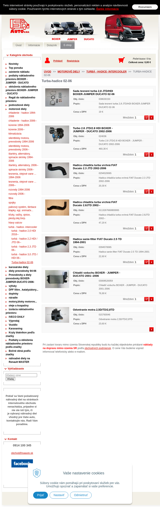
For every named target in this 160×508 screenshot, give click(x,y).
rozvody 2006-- (17, 193)
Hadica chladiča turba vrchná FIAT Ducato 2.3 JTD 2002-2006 (95, 167)
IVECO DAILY (17, 316)
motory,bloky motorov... (23, 301)
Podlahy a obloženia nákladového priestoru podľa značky (19, 344)
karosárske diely (18, 267)
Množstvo (128, 117)
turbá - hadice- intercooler (23, 227)
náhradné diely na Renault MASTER (19, 360)
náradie (13, 297)
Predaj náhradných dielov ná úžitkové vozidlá (62, 33)
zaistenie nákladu (19, 71)
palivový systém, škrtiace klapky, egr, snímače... (22, 209)
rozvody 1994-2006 (19, 189)
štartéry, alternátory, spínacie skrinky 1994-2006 (21, 157)
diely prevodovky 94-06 (22, 270)
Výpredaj (14, 320)
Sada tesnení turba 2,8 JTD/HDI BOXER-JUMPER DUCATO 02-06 (94, 92)
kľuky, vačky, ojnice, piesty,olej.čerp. (19, 216)
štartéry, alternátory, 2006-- (23, 165)
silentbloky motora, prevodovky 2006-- (19, 148)
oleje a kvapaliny (19, 305)
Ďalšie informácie (107, 8)
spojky (12, 202)
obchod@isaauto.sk (22, 453)
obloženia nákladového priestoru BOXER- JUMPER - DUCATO (22, 90)
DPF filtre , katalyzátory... (23, 289)
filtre (11, 198)
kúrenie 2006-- (17, 129)
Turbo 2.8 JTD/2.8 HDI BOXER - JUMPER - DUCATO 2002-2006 (93, 130)
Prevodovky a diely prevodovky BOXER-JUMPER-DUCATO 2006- (20, 278)
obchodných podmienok (98, 348)
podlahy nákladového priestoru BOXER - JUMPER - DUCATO (20, 79)
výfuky (13, 285)
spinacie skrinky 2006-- (21, 169)
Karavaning (15, 328)
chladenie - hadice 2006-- (23, 120)
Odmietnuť (81, 495)
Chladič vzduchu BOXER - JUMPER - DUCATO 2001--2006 (96, 274)
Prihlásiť (58, 61)
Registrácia (73, 61)
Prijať (40, 495)
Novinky (14, 63)
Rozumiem (145, 6)
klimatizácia (15, 133)
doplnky (13, 293)
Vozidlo (13, 324)
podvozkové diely (19, 105)
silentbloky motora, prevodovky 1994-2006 (21, 140)
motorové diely (17, 109)
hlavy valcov (15, 222)
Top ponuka (16, 67)
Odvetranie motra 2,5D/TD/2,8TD (93, 309)
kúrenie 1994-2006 (19, 125)
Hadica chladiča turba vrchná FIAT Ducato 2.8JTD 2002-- (95, 204)
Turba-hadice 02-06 (22, 262)
